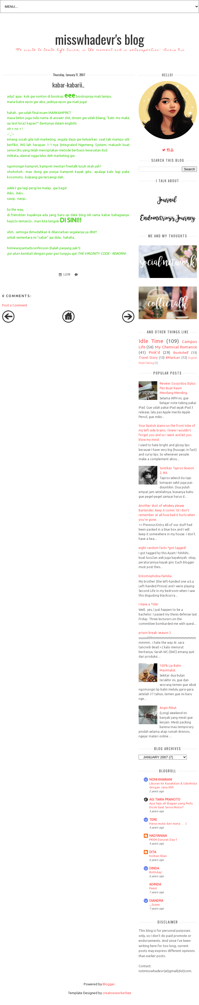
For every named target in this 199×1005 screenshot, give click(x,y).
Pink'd (154, 352)
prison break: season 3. (155, 632)
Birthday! (155, 872)
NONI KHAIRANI (160, 779)
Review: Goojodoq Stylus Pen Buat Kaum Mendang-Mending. (177, 388)
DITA (152, 852)
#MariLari (173, 357)
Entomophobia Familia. (155, 576)
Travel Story (148, 357)
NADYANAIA (158, 835)
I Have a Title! (148, 604)
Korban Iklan (158, 855)
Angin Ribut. (168, 707)
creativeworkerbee (117, 993)
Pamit (153, 888)
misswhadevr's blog (99, 38)
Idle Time (151, 341)
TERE (153, 819)
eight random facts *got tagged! (162, 547)
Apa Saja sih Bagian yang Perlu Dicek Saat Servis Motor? (171, 805)
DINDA (154, 868)
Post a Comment (14, 305)
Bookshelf (181, 352)
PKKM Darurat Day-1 (163, 839)
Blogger (109, 984)
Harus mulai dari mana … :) (168, 823)
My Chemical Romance (176, 346)
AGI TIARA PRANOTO (164, 799)
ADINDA (155, 884)
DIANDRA (156, 900)
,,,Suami (154, 904)
